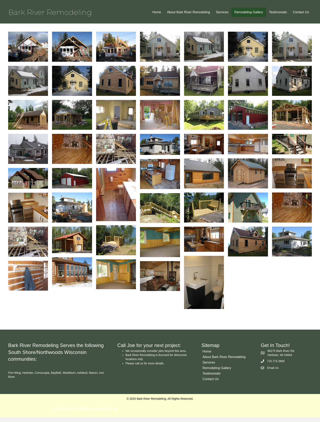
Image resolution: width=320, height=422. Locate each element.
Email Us (273, 372)
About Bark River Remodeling (188, 12)
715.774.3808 (276, 365)
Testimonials (278, 12)
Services (222, 12)
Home (156, 12)
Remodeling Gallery (248, 12)
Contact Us (301, 12)
